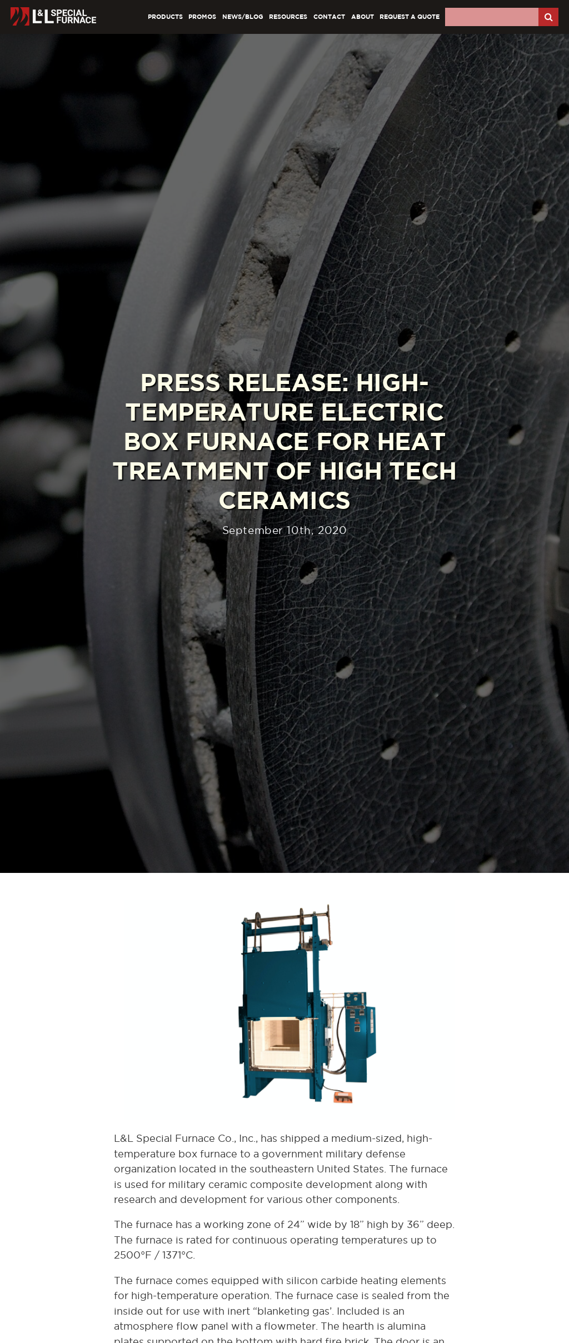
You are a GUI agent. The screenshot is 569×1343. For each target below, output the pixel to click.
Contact (329, 16)
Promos (202, 16)
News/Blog (242, 16)
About (362, 16)
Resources (288, 16)
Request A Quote (410, 16)
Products (165, 16)
